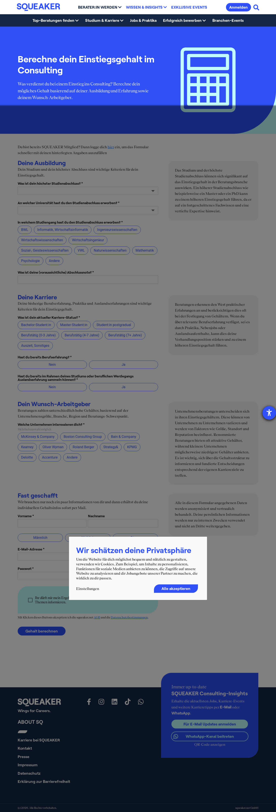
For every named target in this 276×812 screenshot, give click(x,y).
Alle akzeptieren (176, 588)
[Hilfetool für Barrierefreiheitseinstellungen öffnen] (269, 413)
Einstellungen (87, 589)
